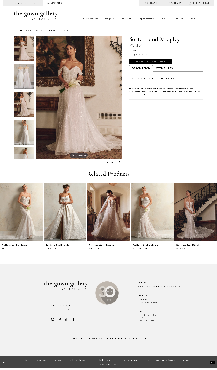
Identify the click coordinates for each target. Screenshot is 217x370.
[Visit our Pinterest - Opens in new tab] (58, 320)
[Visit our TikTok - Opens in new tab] (65, 320)
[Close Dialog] (5, 363)
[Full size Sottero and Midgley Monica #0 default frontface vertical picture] (79, 97)
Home (23, 30)
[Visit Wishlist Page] (173, 3)
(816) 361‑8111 (143, 299)
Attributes (164, 74)
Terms (82, 340)
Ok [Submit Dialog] (211, 363)
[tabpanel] (24, 50)
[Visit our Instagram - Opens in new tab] (51, 320)
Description (141, 74)
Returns (72, 340)
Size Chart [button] (136, 50)
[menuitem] (23, 3)
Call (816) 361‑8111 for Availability (159, 66)
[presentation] (21, 212)
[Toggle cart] (199, 3)
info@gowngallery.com (148, 302)
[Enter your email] (63, 310)
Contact (103, 340)
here (115, 366)
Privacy (92, 340)
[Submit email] (73, 310)
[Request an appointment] (23, 3)
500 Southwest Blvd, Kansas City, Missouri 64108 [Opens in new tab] (159, 287)
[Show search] (151, 3)
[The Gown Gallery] (36, 15)
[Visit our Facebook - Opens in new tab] (72, 320)
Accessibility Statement (136, 340)
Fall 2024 (63, 30)
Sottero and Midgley (42, 30)
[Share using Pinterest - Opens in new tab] (120, 162)
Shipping (115, 340)
